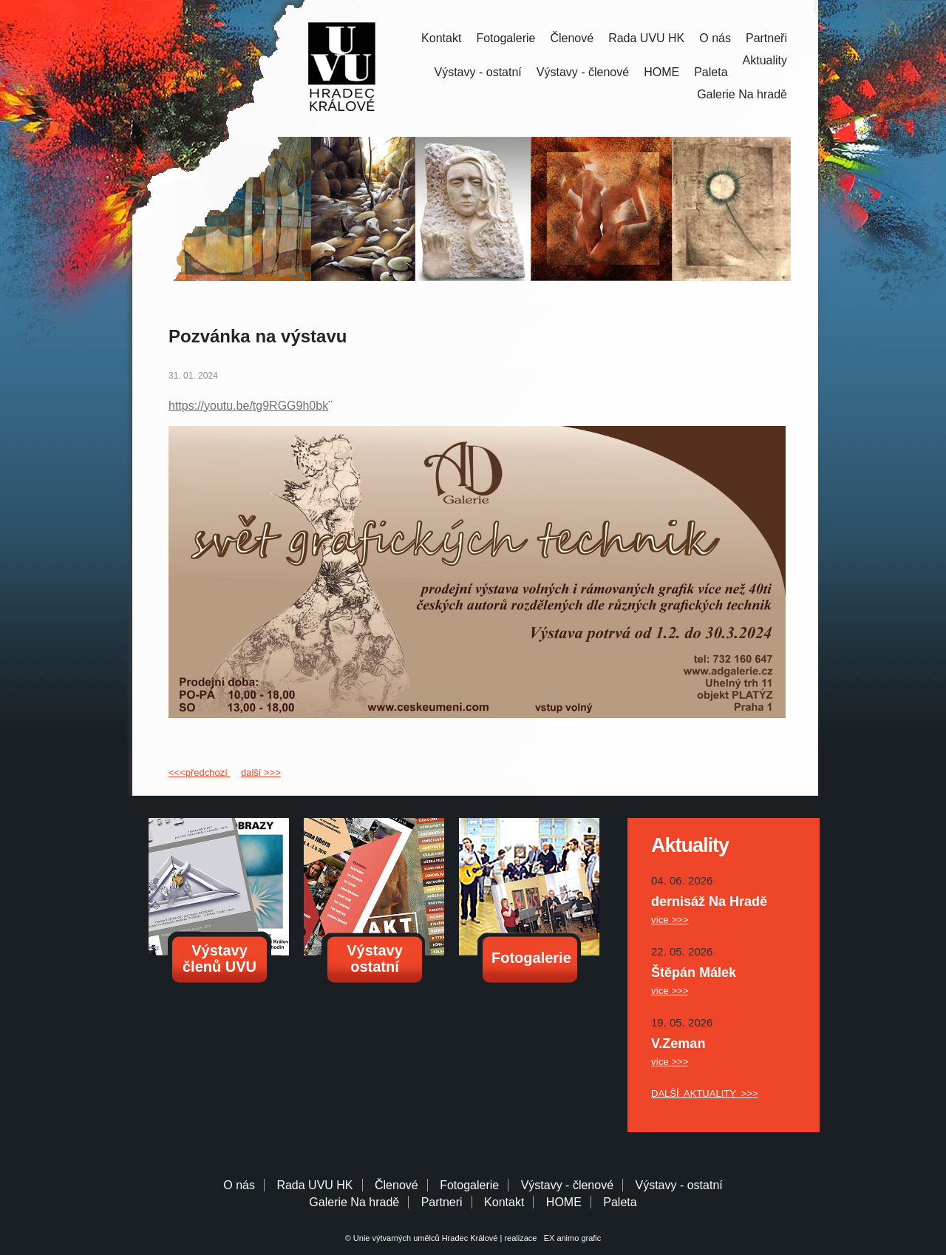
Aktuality (765, 60)
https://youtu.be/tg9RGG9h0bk (248, 405)
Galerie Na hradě (354, 1202)
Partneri (442, 1202)
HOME (661, 72)
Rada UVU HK (646, 38)
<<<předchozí (199, 772)
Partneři (766, 38)
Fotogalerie (505, 38)
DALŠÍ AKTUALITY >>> (704, 1093)
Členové (571, 38)
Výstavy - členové (583, 72)
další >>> (261, 772)
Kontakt (441, 38)
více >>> (669, 919)
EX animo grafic (571, 1238)
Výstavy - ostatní (478, 72)
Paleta (710, 72)
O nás (715, 38)
